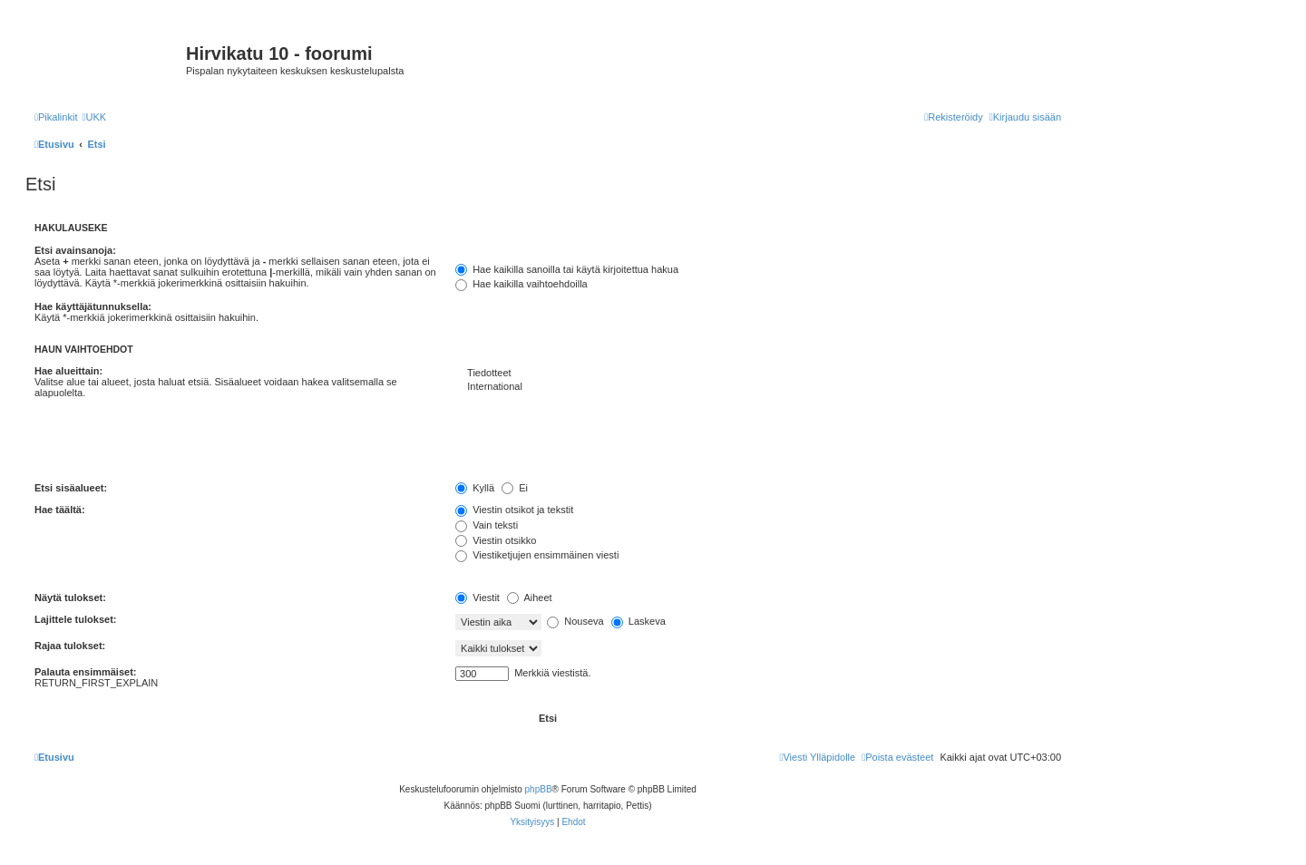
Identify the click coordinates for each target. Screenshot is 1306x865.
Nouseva (575, 621)
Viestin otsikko (495, 540)
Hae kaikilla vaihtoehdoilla (521, 283)
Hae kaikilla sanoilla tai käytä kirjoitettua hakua (566, 269)
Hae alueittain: (68, 370)
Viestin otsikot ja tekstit (514, 509)
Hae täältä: (59, 509)
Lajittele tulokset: (75, 619)
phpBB (538, 789)
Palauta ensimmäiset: (85, 671)
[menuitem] (94, 117)
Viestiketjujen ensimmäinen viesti (537, 554)
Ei (515, 487)
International (758, 387)
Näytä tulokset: (70, 597)
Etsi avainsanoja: (75, 250)
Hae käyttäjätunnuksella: (92, 306)
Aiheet (529, 597)
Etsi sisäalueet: (70, 487)
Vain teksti (486, 525)
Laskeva (638, 621)
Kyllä (474, 487)
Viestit (477, 597)
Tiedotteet (758, 373)
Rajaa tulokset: (69, 645)
